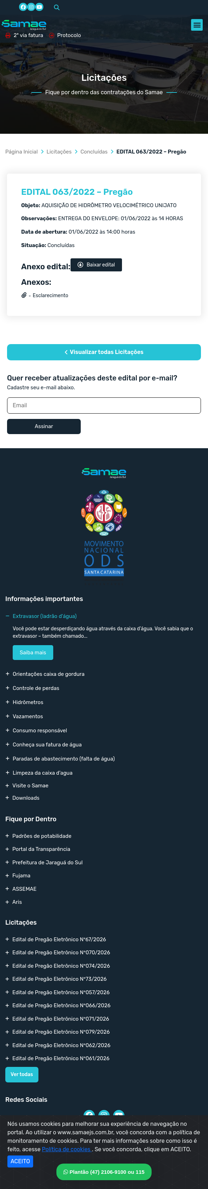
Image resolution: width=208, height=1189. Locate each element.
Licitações (59, 152)
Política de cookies (67, 1149)
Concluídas (94, 152)
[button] (56, 7)
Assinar (44, 426)
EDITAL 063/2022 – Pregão (77, 192)
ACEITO (20, 1161)
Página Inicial (21, 152)
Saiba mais (33, 652)
